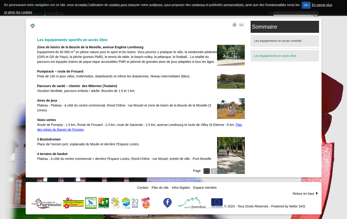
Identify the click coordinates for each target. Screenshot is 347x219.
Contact (142, 187)
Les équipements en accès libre (275, 56)
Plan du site (160, 187)
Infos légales (181, 187)
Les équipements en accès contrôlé (277, 41)
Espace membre (205, 187)
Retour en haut (305, 193)
